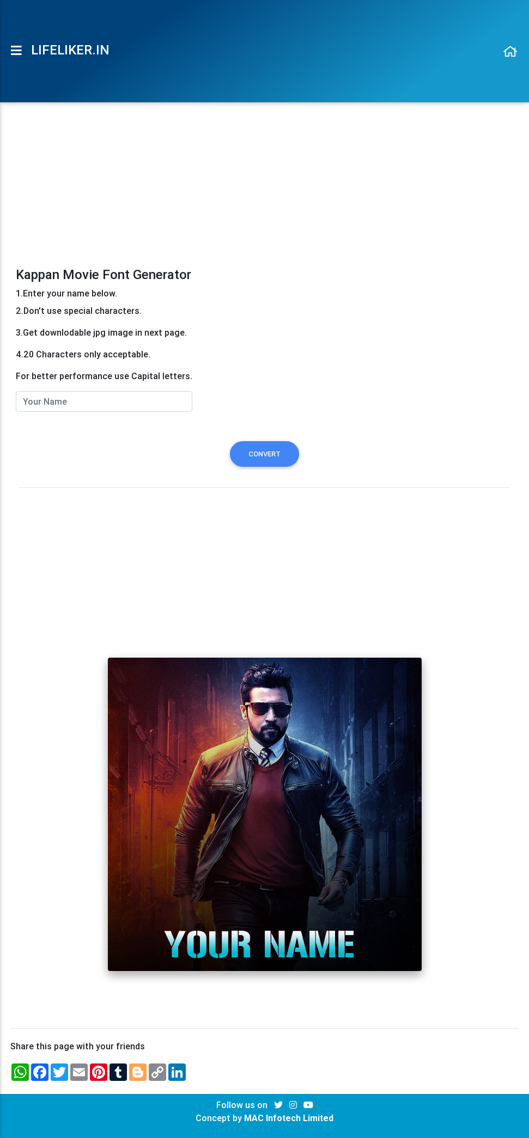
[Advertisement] (264, 182)
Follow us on (243, 1104)
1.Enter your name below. (66, 293)
